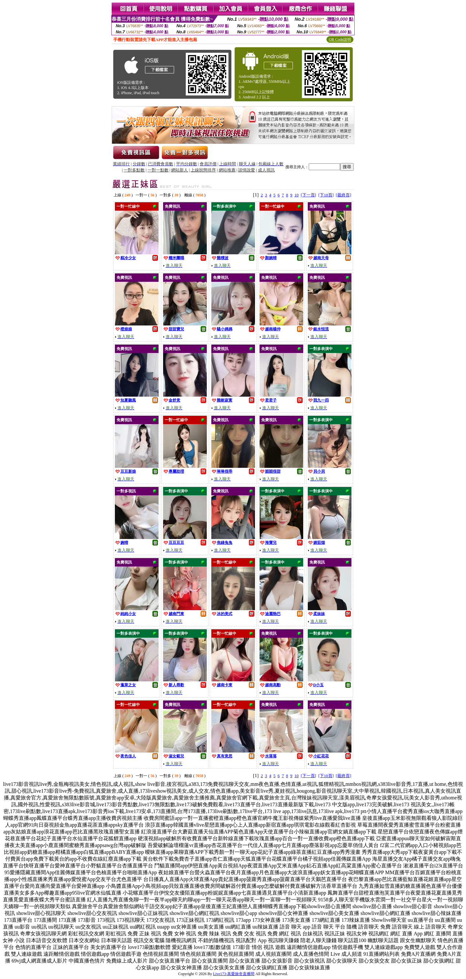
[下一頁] (308, 194)
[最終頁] (343, 194)
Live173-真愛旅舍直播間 (233, 974)
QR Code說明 (340, 39)
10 (296, 194)
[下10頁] (326, 194)
